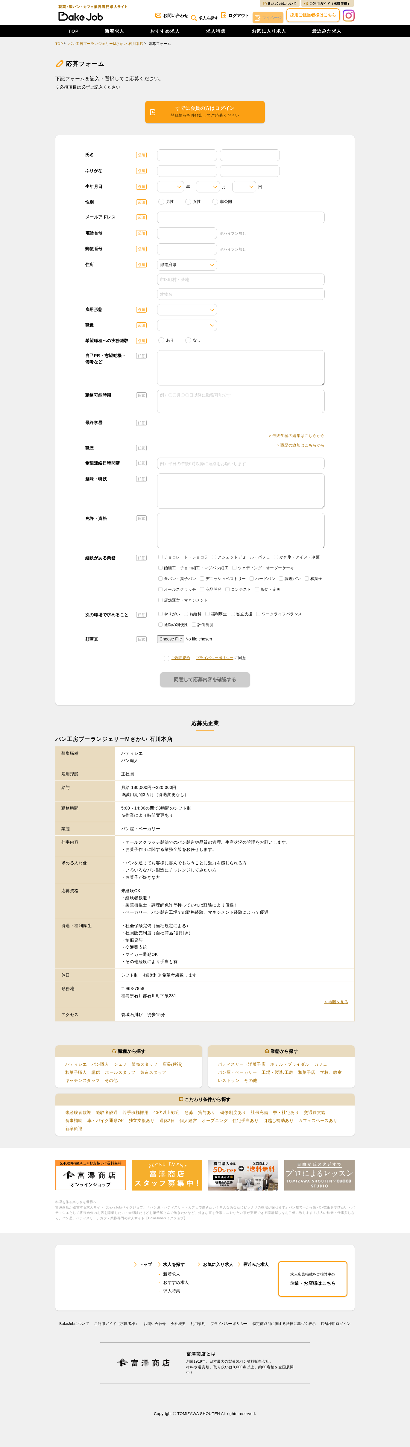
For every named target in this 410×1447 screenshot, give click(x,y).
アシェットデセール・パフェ (244, 559)
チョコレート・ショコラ (186, 559)
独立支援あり (142, 1124)
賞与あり (206, 1116)
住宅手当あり (246, 1124)
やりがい (172, 617)
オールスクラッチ (180, 592)
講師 (96, 1076)
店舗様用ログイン (336, 1333)
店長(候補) (173, 1068)
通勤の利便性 (176, 628)
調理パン (294, 581)
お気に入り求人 (269, 33)
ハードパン (266, 581)
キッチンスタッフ (82, 1084)
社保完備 (259, 1116)
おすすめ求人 (165, 33)
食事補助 (74, 1124)
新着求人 (114, 33)
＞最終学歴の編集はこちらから (294, 437)
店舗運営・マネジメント (186, 603)
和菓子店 (306, 1076)
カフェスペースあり (318, 1124)
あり (170, 342)
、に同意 (208, 661)
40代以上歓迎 (166, 1116)
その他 (111, 1084)
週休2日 (167, 1124)
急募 (189, 1116)
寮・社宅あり (286, 1116)
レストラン (228, 1084)
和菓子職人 (76, 1076)
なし (197, 342)
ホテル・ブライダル (289, 1068)
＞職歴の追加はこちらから (299, 447)
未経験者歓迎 (78, 1116)
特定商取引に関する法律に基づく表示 (284, 1333)
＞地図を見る (335, 1005)
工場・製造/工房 (277, 1076)
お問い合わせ (164, 17)
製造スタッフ (153, 1076)
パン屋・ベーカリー (237, 1076)
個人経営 (188, 1124)
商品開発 (214, 592)
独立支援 (245, 617)
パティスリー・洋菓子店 (241, 1068)
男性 (170, 204)
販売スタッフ (145, 1068)
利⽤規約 (198, 1333)
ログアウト (230, 17)
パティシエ (76, 1068)
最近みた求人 (327, 33)
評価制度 (206, 628)
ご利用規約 (179, 661)
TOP (73, 33)
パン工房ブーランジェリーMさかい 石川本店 (106, 46)
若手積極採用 (135, 1116)
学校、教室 (331, 1076)
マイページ (266, 17)
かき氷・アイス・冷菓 (300, 559)
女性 (197, 204)
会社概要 (178, 1333)
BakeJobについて (280, 3)
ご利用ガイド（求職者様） (327, 3)
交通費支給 (315, 1116)
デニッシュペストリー (226, 581)
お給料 (196, 617)
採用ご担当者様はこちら (313, 17)
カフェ (320, 1068)
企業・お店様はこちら (312, 1284)
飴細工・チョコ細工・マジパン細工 (196, 570)
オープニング (215, 1124)
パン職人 (100, 1068)
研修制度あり (233, 1116)
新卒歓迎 (74, 1132)
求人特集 (216, 33)
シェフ (120, 1068)
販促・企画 (271, 592)
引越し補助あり (279, 1124)
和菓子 (317, 581)
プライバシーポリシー (215, 661)
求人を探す (198, 17)
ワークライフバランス (283, 617)
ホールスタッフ (120, 1076)
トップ (146, 1270)
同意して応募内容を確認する (205, 683)
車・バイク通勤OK (105, 1124)
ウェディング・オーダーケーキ (266, 570)
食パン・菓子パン (180, 581)
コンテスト (242, 592)
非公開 (227, 204)
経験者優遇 (107, 1116)
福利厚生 (219, 617)
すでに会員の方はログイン (205, 114)
